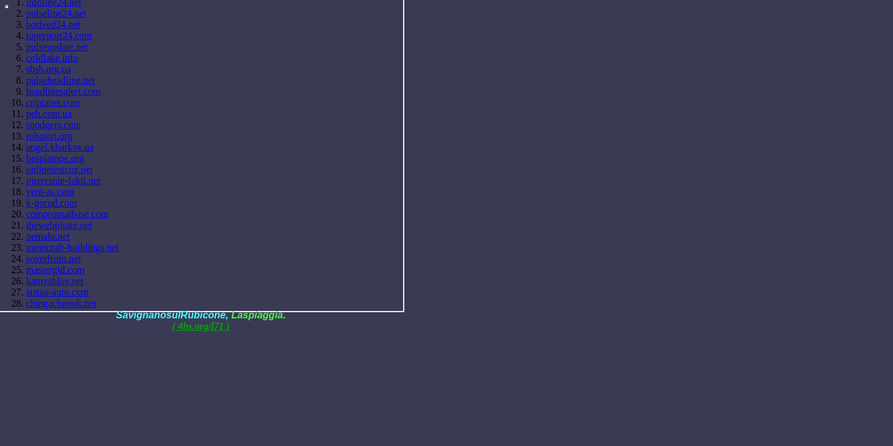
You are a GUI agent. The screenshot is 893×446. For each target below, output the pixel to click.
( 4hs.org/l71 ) (201, 326)
